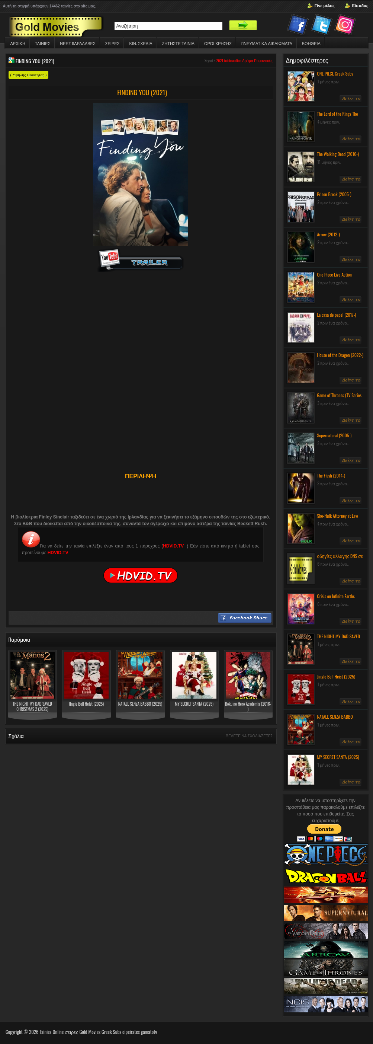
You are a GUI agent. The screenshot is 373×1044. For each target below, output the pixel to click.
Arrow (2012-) (328, 234)
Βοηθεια (311, 43)
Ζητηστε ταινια (178, 43)
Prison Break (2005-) (334, 194)
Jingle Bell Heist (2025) (86, 704)
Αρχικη (17, 43)
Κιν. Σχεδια (140, 43)
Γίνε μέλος (325, 5)
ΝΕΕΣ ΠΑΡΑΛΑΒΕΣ (77, 43)
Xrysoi (209, 60)
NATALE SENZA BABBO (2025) (140, 704)
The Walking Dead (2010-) (338, 154)
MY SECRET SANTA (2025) (194, 704)
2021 (219, 60)
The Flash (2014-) (331, 475)
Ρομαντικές (263, 60)
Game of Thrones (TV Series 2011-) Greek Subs (339, 398)
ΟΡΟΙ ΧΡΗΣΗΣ (218, 43)
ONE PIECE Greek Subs (335, 73)
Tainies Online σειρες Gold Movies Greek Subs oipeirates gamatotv (98, 1031)
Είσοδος (360, 5)
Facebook (299, 26)
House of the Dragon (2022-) (340, 355)
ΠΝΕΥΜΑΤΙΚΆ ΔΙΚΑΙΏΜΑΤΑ (266, 43)
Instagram (346, 26)
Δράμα (247, 60)
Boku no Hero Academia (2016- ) (248, 706)
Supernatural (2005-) (334, 435)
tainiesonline (232, 60)
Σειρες (112, 43)
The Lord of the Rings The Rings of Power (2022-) (337, 117)
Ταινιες (42, 43)
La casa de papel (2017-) (336, 315)
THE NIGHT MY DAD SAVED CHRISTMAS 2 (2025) (32, 706)
